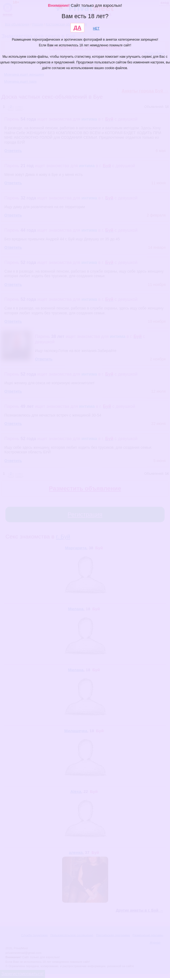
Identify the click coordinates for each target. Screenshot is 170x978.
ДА (77, 28)
